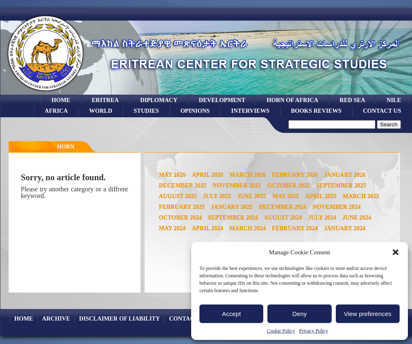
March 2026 (247, 174)
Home (61, 100)
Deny (299, 313)
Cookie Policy (281, 331)
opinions (195, 110)
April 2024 (207, 228)
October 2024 (180, 217)
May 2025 (285, 196)
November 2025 (237, 185)
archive (56, 318)
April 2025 (321, 196)
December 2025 (183, 185)
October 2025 (288, 185)
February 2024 (295, 228)
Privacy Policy (313, 331)
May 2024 (172, 228)
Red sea (352, 100)
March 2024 (247, 228)
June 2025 (251, 196)
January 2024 (344, 228)
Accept (231, 313)
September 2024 (233, 217)
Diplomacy (158, 100)
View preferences (368, 313)
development (222, 100)
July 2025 (217, 196)
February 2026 (295, 174)
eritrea (105, 100)
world (100, 110)
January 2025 (232, 206)
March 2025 (361, 196)
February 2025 (182, 206)
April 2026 (207, 174)
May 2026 (172, 174)
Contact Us (382, 110)
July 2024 (322, 217)
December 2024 (283, 206)
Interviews (250, 110)
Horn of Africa (292, 100)
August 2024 (283, 217)
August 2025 (178, 196)
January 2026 (344, 174)
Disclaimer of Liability (119, 318)
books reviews (316, 110)
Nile (393, 100)
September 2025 (341, 185)
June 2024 (356, 217)
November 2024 (336, 206)
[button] (395, 252)
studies (146, 110)
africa (56, 110)
